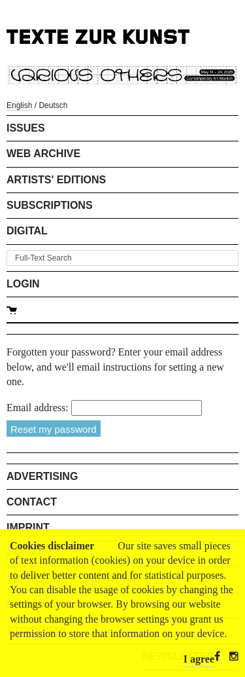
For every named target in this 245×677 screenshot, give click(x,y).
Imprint (28, 527)
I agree (199, 659)
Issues (26, 128)
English (19, 105)
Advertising (42, 476)
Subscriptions (50, 205)
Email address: (38, 407)
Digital (27, 230)
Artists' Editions (56, 179)
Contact (32, 501)
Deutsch (53, 105)
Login (23, 283)
